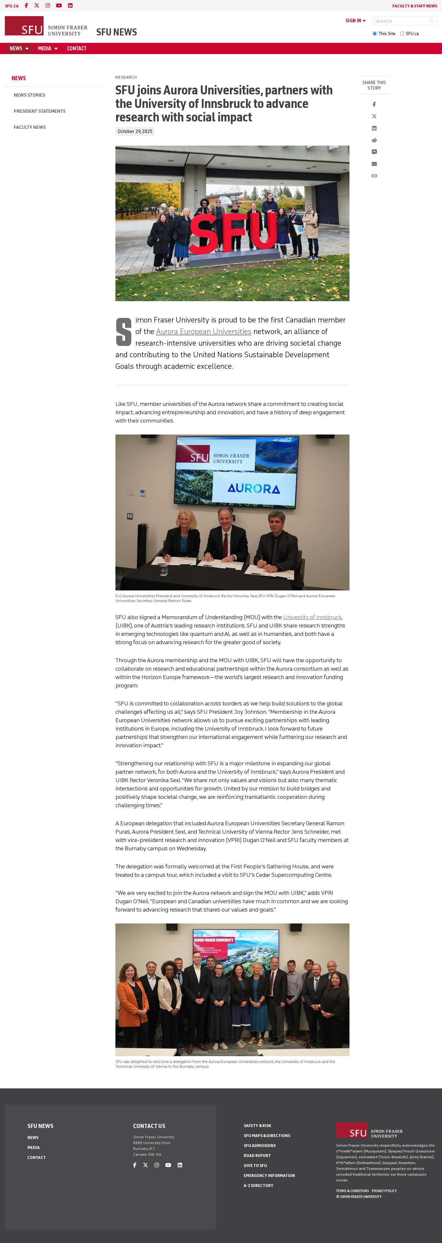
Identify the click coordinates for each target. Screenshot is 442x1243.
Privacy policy (384, 1191)
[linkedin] (70, 6)
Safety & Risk (257, 1125)
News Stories (29, 95)
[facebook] (26, 6)
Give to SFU (255, 1165)
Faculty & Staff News (414, 6)
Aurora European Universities (203, 331)
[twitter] (36, 6)
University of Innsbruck (312, 617)
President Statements (39, 111)
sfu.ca (12, 6)
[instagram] (47, 6)
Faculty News (30, 127)
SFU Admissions (260, 1145)
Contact (76, 48)
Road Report (257, 1155)
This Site (387, 33)
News (16, 48)
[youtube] (59, 6)
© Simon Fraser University (358, 1196)
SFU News (116, 32)
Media (45, 48)
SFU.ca (412, 33)
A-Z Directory (258, 1185)
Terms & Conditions (352, 1191)
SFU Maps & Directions (267, 1135)
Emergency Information (269, 1175)
